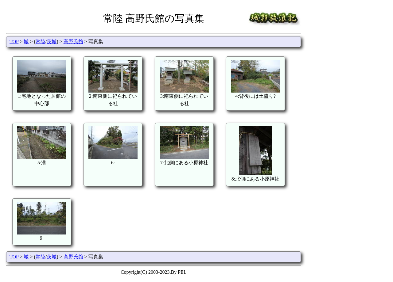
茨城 (51, 41)
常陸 (40, 41)
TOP (14, 41)
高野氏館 (73, 41)
